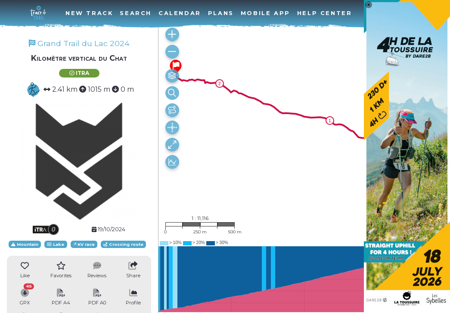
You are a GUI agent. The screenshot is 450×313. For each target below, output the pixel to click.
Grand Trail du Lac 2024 (79, 43)
